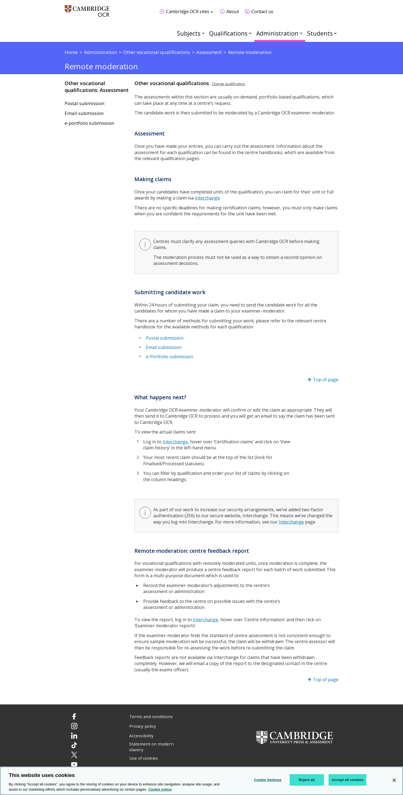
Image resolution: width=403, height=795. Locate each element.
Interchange (175, 442)
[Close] (394, 780)
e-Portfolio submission (169, 356)
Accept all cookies (347, 780)
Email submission (84, 113)
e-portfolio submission (89, 123)
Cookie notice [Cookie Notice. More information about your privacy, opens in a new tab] (160, 789)
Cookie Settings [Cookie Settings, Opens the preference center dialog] (267, 780)
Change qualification (228, 83)
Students (320, 33)
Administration (277, 33)
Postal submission (84, 103)
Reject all (307, 780)
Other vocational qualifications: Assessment (97, 86)
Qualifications (228, 33)
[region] (201, 781)
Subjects (188, 33)
